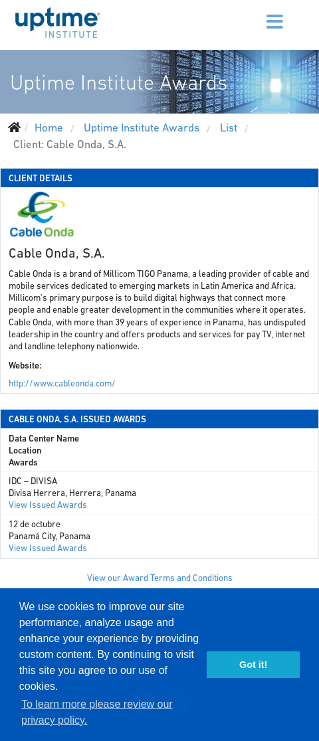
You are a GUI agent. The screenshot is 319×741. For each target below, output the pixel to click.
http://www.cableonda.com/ (62, 383)
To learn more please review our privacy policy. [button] (97, 712)
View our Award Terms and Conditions (160, 578)
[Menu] (250, 13)
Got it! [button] (253, 664)
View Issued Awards (48, 505)
